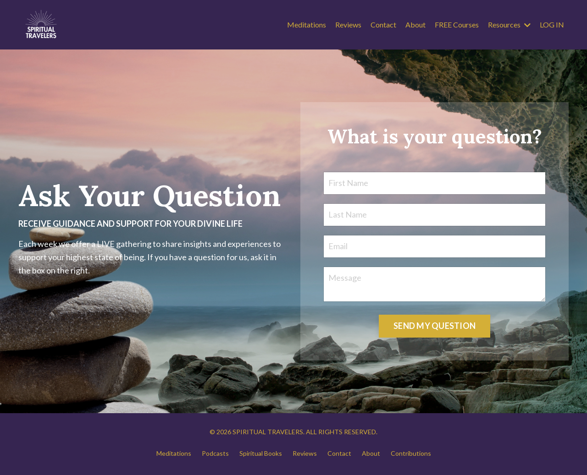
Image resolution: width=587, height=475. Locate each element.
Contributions (411, 453)
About (415, 24)
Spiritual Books (260, 453)
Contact (383, 24)
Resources (509, 24)
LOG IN (552, 24)
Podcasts (215, 453)
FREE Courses (457, 24)
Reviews (348, 24)
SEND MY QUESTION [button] (434, 326)
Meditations (306, 24)
